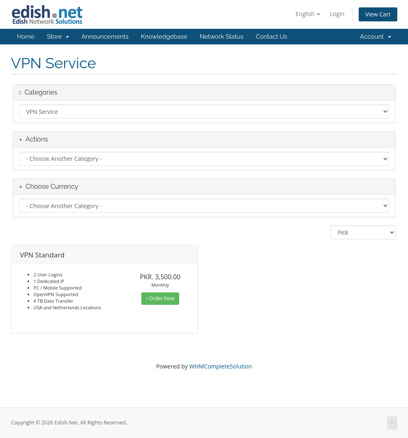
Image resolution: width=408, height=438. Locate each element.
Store (58, 36)
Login (337, 14)
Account (375, 36)
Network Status (221, 36)
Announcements (105, 36)
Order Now (160, 298)
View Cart (378, 14)
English (307, 14)
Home (26, 36)
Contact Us (271, 36)
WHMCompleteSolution (220, 366)
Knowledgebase (164, 36)
